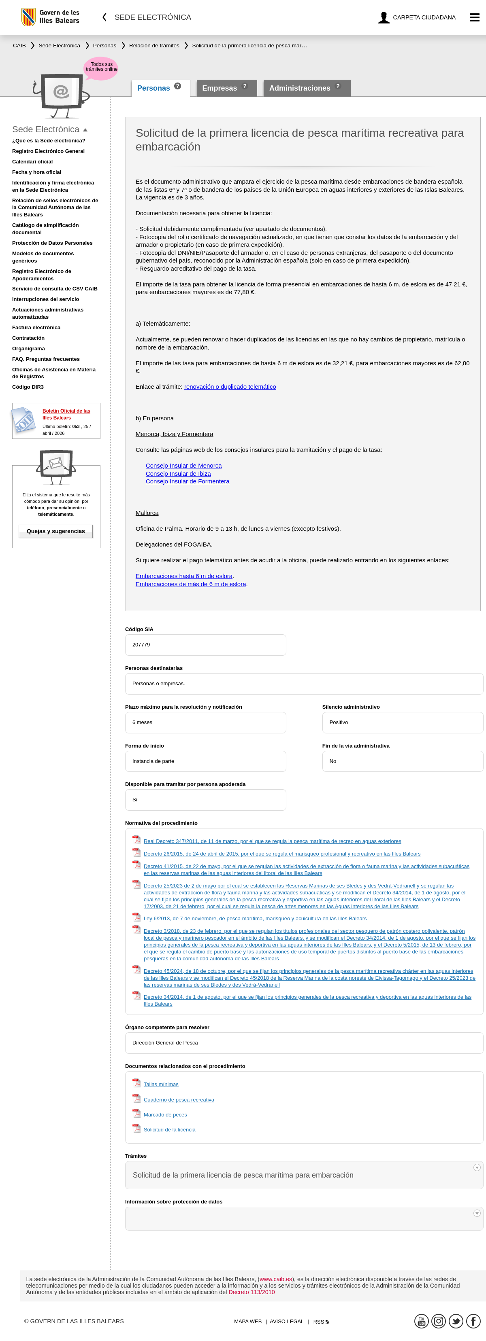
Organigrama (28, 348)
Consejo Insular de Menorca (184, 465)
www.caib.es (276, 1279)
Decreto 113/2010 (251, 1292)
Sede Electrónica (45, 129)
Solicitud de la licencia (170, 1130)
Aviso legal (287, 1321)
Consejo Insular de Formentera (188, 481)
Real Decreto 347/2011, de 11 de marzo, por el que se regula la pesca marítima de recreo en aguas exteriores (272, 841)
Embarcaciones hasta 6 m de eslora (184, 575)
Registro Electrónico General (48, 151)
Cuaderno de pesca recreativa (179, 1100)
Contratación (28, 338)
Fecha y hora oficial (36, 172)
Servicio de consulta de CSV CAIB (55, 289)
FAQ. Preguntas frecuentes (46, 359)
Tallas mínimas (161, 1084)
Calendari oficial (32, 162)
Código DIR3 (28, 387)
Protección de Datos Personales (52, 243)
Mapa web (248, 1321)
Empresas (219, 88)
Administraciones (299, 88)
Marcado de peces (165, 1115)
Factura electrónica (36, 327)
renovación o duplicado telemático (230, 386)
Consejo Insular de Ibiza (178, 473)
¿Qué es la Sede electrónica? (48, 141)
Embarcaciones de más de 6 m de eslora (191, 583)
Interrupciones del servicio (45, 299)
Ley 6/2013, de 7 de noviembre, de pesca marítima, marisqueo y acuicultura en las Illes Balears (255, 918)
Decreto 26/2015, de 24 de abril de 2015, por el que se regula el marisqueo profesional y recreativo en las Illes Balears (282, 854)
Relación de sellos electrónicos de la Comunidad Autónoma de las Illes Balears (55, 207)
